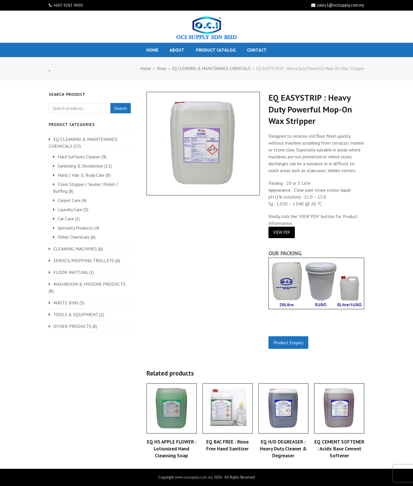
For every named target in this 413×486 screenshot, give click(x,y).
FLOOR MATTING (70, 272)
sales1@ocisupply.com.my (340, 5)
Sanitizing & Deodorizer (80, 166)
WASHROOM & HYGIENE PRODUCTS (89, 284)
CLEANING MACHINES (75, 249)
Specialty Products (75, 228)
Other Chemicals (73, 237)
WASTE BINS (65, 303)
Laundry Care (70, 209)
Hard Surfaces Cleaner (79, 157)
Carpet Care (69, 200)
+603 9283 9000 (68, 5)
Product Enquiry (288, 342)
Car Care (66, 218)
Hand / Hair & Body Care (81, 175)
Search (120, 108)
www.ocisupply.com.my (194, 477)
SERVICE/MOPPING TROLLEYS (83, 260)
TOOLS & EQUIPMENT (75, 314)
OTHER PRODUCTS (72, 326)
